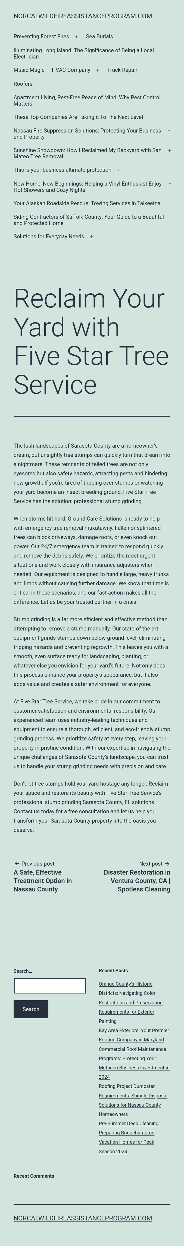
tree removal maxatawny (82, 528)
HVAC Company (71, 70)
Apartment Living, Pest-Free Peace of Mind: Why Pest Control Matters (87, 100)
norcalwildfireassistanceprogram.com (83, 16)
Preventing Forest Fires (41, 36)
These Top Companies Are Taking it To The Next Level (78, 117)
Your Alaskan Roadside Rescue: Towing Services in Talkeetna (87, 203)
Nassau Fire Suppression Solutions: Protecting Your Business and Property (87, 133)
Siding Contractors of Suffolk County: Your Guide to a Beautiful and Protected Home (89, 220)
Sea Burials (99, 36)
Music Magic (29, 70)
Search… (23, 971)
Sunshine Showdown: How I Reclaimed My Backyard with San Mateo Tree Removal (87, 153)
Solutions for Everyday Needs (49, 236)
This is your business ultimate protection (62, 170)
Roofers (23, 84)
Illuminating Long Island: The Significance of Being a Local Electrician (84, 53)
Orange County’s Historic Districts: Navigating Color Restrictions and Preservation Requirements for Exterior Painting (131, 1002)
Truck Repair (122, 70)
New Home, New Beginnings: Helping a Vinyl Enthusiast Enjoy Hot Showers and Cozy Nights (88, 186)
